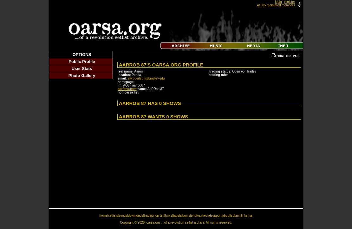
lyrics (168, 215)
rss (250, 215)
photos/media (200, 215)
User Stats (82, 68)
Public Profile (81, 61)
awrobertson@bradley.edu (146, 78)
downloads (135, 215)
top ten (159, 215)
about (226, 215)
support (216, 215)
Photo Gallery (81, 75)
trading (149, 215)
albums (185, 215)
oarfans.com (127, 89)
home (104, 215)
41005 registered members (276, 5)
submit (235, 215)
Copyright (127, 222)
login (278, 1)
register (289, 1)
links (244, 215)
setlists (113, 215)
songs (123, 215)
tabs (176, 215)
